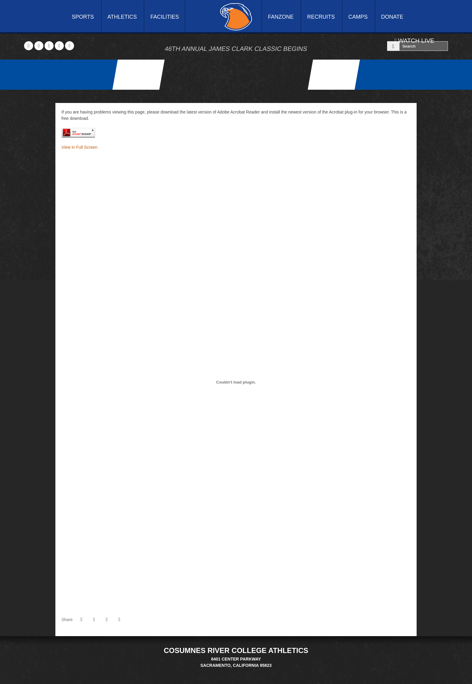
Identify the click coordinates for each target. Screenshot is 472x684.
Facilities (164, 17)
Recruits (321, 17)
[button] (119, 619)
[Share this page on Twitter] (94, 619)
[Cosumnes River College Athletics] (138, 75)
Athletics (122, 17)
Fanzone (280, 17)
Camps (358, 17)
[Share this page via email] (106, 619)
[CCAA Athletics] (333, 75)
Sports (83, 17)
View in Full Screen (79, 147)
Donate (392, 17)
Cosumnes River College (236, 16)
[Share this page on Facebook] (81, 619)
